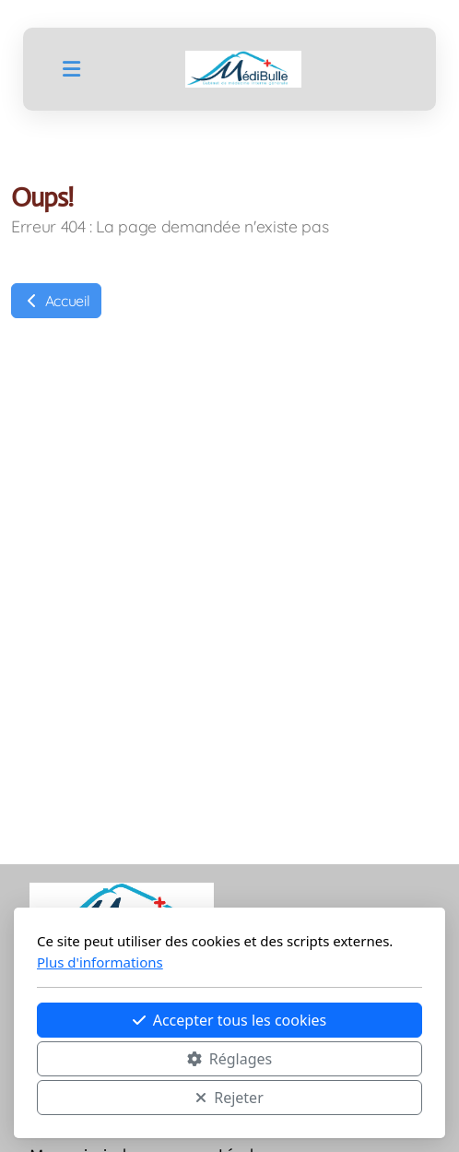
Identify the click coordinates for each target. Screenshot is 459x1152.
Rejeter (229, 1097)
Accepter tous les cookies (230, 1020)
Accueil (56, 300)
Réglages (229, 1059)
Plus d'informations (100, 962)
